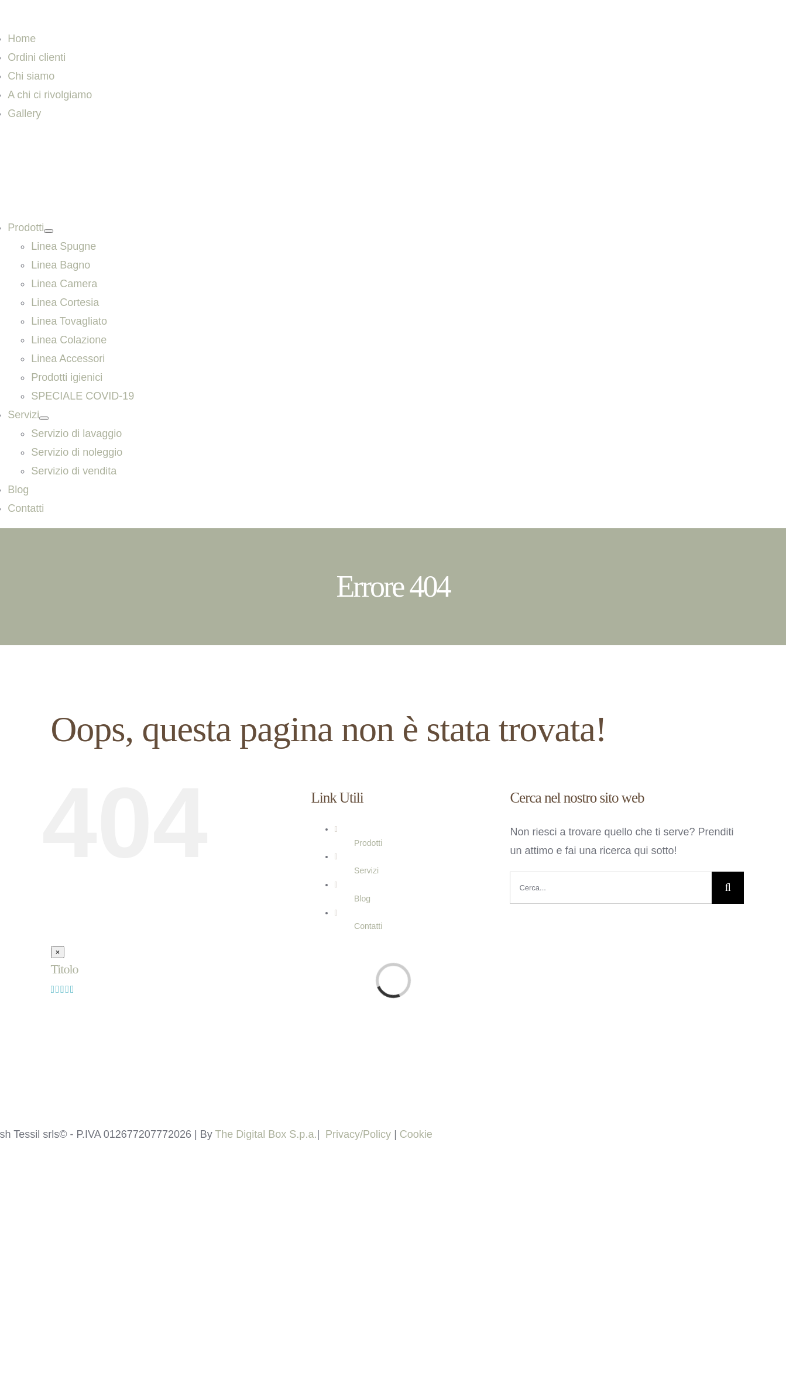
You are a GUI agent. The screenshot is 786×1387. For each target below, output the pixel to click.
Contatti (368, 926)
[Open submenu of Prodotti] (48, 231)
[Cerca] (728, 888)
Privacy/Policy (358, 1134)
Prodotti (368, 843)
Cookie (416, 1134)
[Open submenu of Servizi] (44, 418)
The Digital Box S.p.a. (266, 1134)
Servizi (366, 870)
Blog (362, 898)
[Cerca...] (611, 888)
